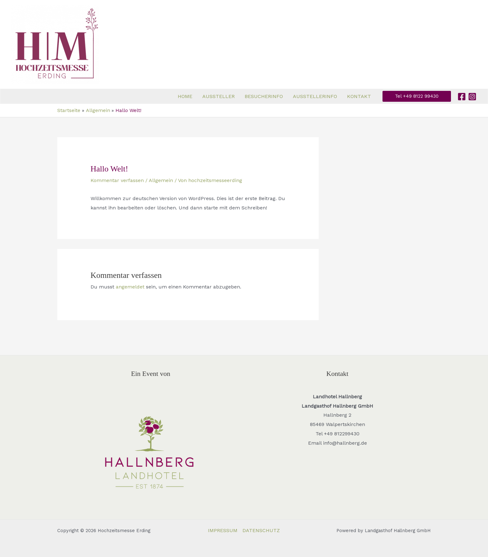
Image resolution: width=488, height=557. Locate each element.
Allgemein (161, 180)
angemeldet (130, 287)
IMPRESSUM (222, 530)
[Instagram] (472, 96)
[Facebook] (462, 96)
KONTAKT (359, 96)
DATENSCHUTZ (261, 530)
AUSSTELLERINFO (315, 96)
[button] (416, 96)
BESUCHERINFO (264, 96)
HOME (185, 96)
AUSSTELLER (218, 96)
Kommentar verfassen (117, 180)
